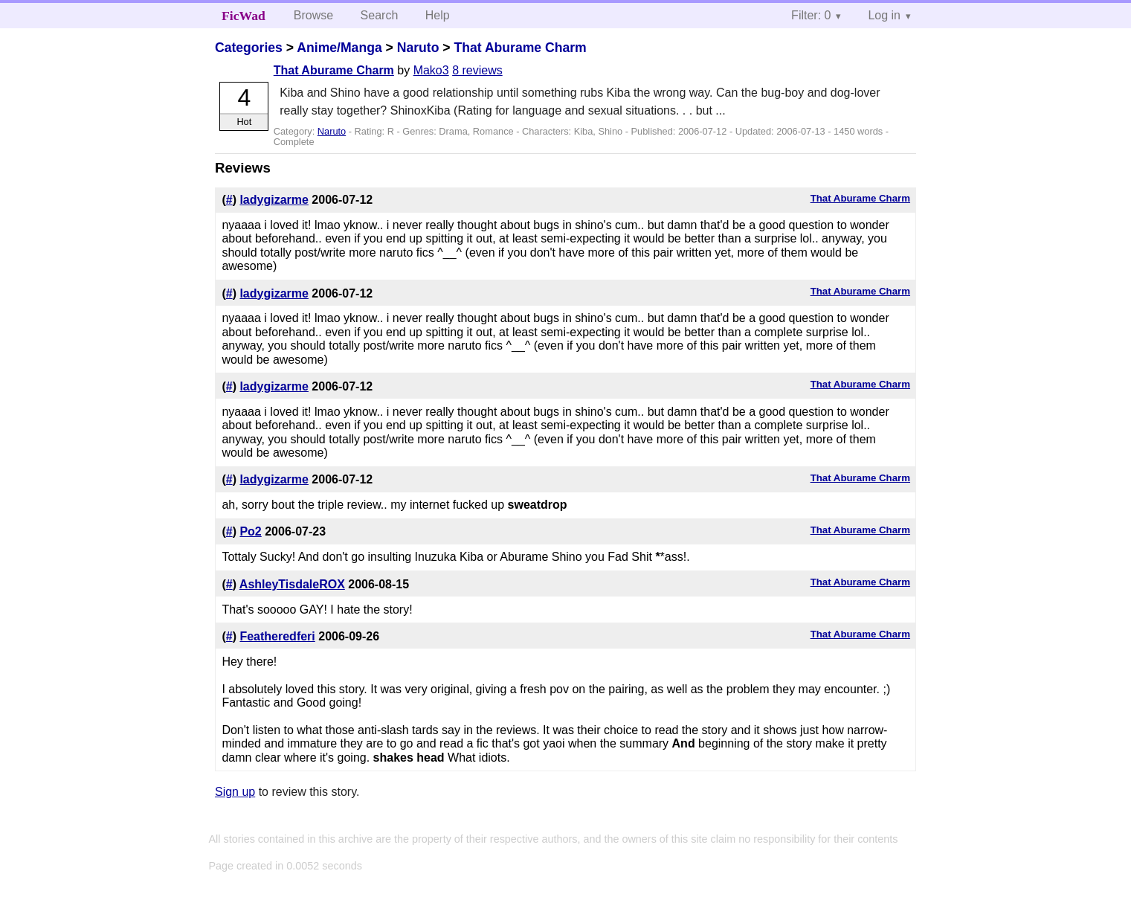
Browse (313, 15)
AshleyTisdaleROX (292, 584)
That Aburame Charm (520, 47)
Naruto (418, 47)
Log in (884, 15)
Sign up (235, 791)
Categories (249, 47)
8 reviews (477, 70)
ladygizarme (273, 199)
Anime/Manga (339, 47)
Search (380, 15)
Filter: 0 (811, 15)
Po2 (250, 531)
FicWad (243, 15)
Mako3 (431, 70)
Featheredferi (277, 636)
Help (437, 15)
